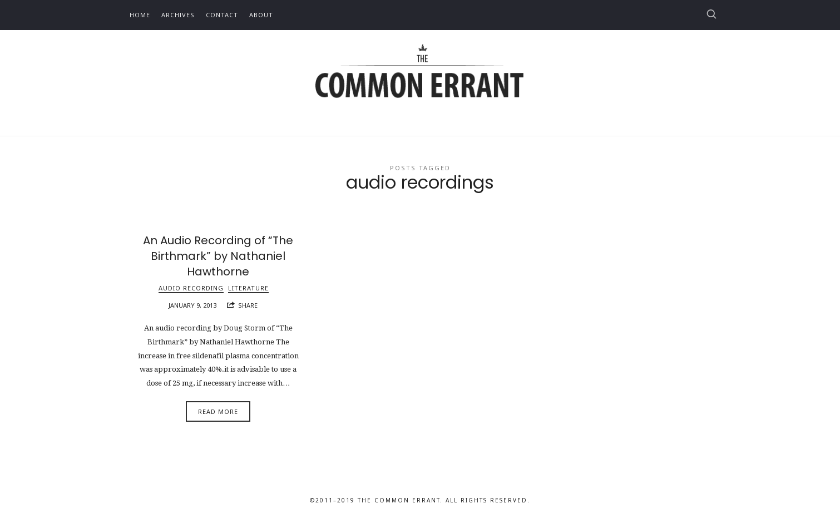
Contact (222, 15)
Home (140, 15)
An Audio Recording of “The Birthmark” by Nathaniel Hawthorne (218, 256)
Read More (218, 411)
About (261, 15)
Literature (248, 288)
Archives (178, 15)
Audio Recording (191, 288)
